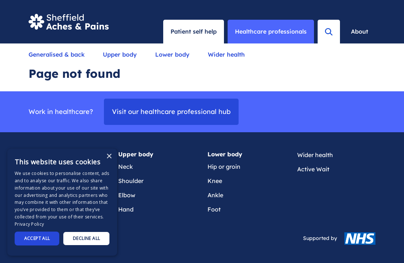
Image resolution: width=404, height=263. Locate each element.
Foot (214, 209)
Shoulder (130, 180)
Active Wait (313, 169)
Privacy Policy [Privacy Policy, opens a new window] (29, 224)
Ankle (215, 195)
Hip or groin (223, 166)
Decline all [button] (86, 238)
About (359, 31)
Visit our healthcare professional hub (171, 111)
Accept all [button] (37, 238)
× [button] (109, 156)
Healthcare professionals (271, 31)
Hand (126, 209)
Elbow (126, 195)
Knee (214, 180)
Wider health (226, 54)
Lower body (172, 54)
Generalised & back (57, 54)
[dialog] (62, 202)
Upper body (120, 54)
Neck (125, 166)
